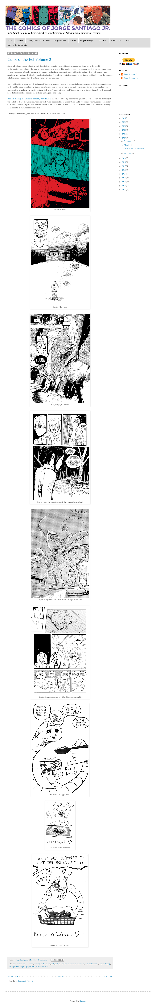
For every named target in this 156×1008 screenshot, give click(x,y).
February (127, 153)
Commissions (102, 40)
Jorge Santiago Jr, (22, 960)
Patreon (73, 40)
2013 (124, 182)
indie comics (93, 964)
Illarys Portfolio (60, 40)
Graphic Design (86, 40)
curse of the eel (28, 964)
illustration (80, 964)
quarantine (39, 967)
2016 (124, 170)
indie (86, 964)
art (15, 964)
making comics (14, 967)
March (126, 145)
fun (49, 964)
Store (127, 40)
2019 (124, 158)
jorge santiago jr (104, 964)
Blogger (83, 1001)
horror (74, 964)
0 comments (42, 960)
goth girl (58, 964)
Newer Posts (13, 976)
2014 (124, 178)
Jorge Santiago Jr (130, 74)
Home (10, 40)
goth (52, 964)
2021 (124, 134)
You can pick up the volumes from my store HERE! (29, 99)
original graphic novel (27, 967)
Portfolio (19, 40)
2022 (124, 130)
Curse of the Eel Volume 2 (29, 59)
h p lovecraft (66, 964)
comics (19, 964)
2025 (124, 118)
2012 (124, 186)
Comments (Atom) (25, 981)
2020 (124, 138)
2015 (124, 174)
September (128, 141)
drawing (37, 964)
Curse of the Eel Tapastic (17, 45)
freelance (44, 964)
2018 (124, 162)
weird (46, 967)
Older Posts (107, 976)
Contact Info (116, 40)
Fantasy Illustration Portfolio (38, 40)
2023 (124, 126)
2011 (124, 189)
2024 (124, 122)
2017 (124, 166)
